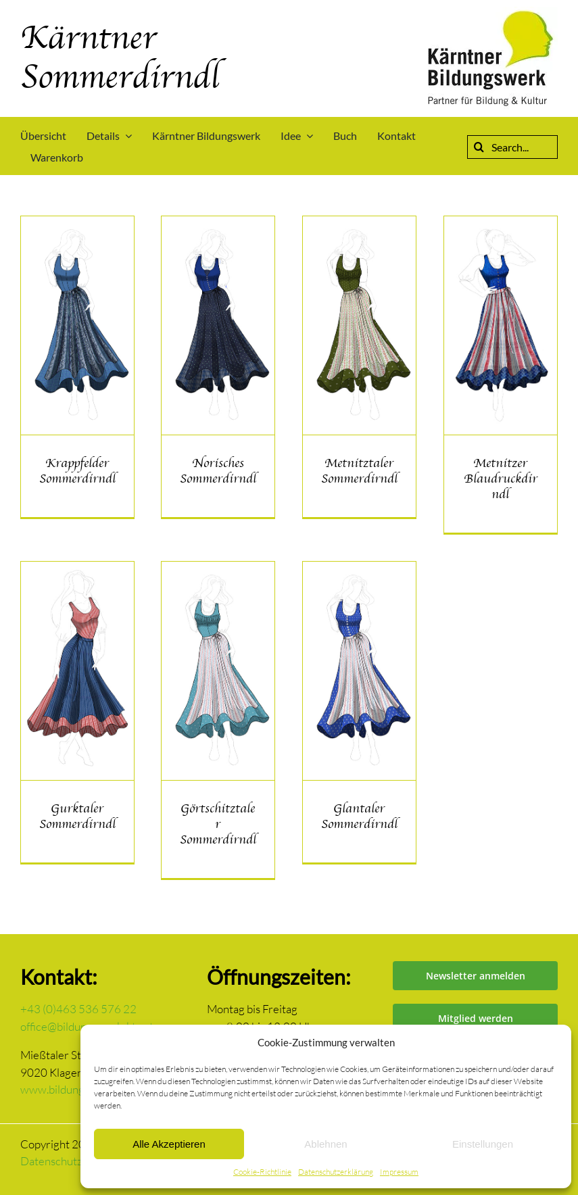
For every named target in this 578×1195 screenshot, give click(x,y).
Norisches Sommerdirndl (218, 471)
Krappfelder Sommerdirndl (77, 471)
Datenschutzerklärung (335, 1172)
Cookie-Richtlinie (262, 1172)
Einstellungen (482, 1144)
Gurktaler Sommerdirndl (77, 816)
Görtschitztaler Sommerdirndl (218, 824)
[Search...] (512, 147)
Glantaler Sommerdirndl (359, 816)
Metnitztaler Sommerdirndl (359, 471)
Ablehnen (325, 1144)
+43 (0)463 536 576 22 (78, 1009)
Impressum (399, 1172)
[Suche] (479, 147)
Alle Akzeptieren (169, 1144)
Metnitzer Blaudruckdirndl (500, 478)
